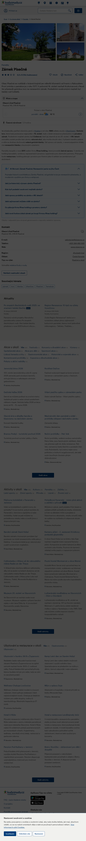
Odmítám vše (24, 834)
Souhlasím (10, 834)
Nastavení (39, 834)
